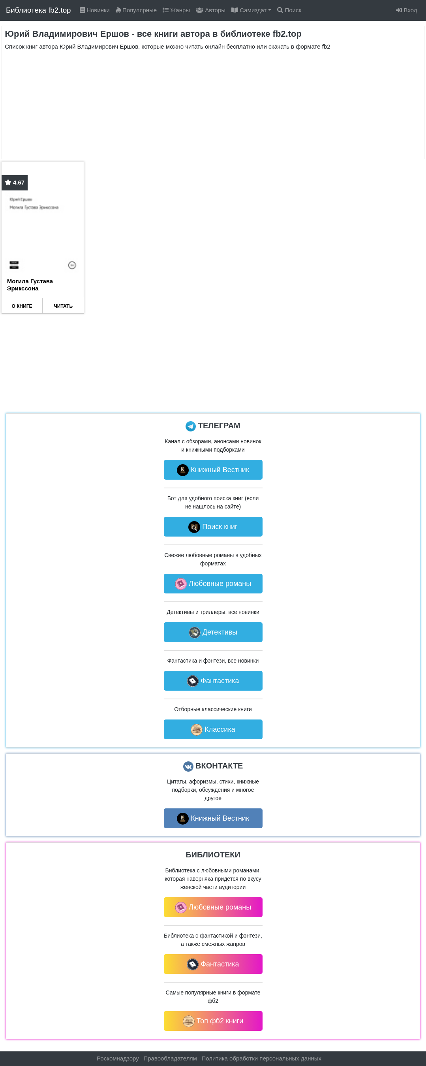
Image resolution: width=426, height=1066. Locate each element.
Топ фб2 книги (213, 1021)
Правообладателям (170, 1058)
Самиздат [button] (248, 10)
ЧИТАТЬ (63, 306)
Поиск (289, 10)
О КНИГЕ (22, 306)
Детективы (213, 632)
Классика (213, 730)
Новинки (95, 10)
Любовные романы (213, 584)
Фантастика (213, 681)
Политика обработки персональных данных (261, 1058)
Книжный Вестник (213, 470)
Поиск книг (212, 527)
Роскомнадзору (118, 1058)
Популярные (136, 10)
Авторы (210, 10)
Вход (406, 10)
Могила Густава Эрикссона (30, 285)
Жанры (176, 10)
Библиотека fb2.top (38, 10)
